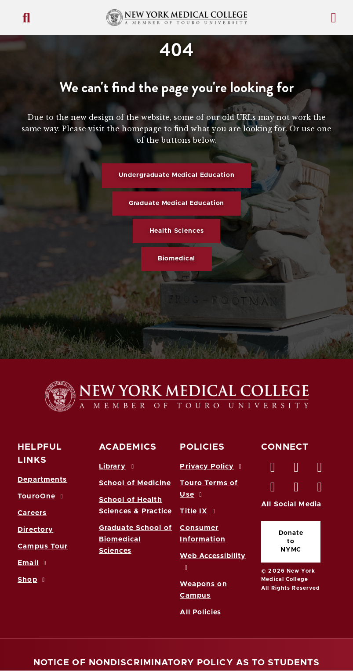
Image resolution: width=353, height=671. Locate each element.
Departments (42, 479)
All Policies (200, 612)
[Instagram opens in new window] (273, 489)
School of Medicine (135, 483)
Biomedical (177, 259)
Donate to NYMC (291, 541)
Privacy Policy (212, 466)
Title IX (199, 511)
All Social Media (291, 504)
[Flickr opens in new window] (320, 489)
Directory (35, 529)
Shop (32, 579)
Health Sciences (176, 231)
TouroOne (42, 496)
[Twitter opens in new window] (296, 469)
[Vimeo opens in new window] (296, 489)
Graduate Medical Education (176, 203)
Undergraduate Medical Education (177, 175)
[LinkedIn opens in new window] (320, 469)
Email (33, 562)
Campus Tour (43, 546)
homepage (142, 128)
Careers (32, 512)
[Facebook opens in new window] (273, 469)
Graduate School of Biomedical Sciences (135, 539)
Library (118, 466)
